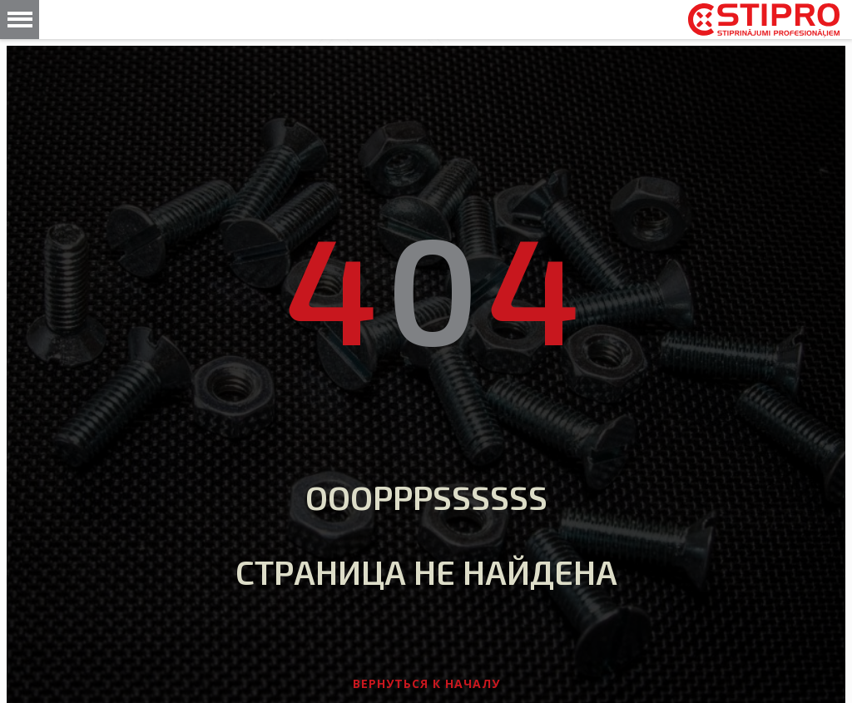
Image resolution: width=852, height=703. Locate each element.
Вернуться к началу (426, 683)
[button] (19, 19)
